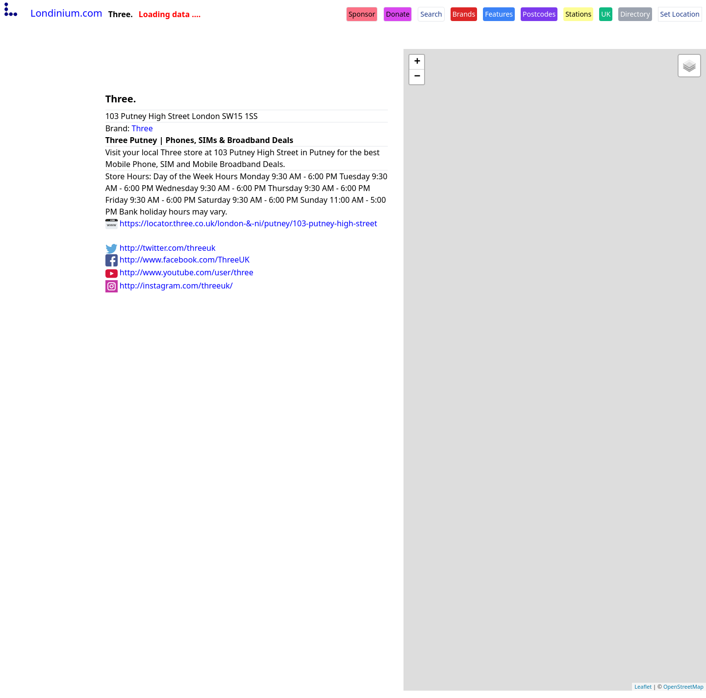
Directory (635, 14)
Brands (464, 14)
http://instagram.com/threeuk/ (169, 285)
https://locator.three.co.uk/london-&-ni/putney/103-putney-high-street (241, 223)
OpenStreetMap (683, 686)
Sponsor (362, 14)
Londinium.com (52, 13)
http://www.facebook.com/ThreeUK (177, 259)
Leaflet (643, 686)
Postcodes (539, 14)
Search (431, 14)
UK (605, 14)
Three (142, 128)
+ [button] (417, 62)
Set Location (680, 14)
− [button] (417, 77)
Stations (578, 14)
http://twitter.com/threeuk (160, 247)
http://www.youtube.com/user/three (179, 272)
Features (499, 14)
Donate (397, 14)
